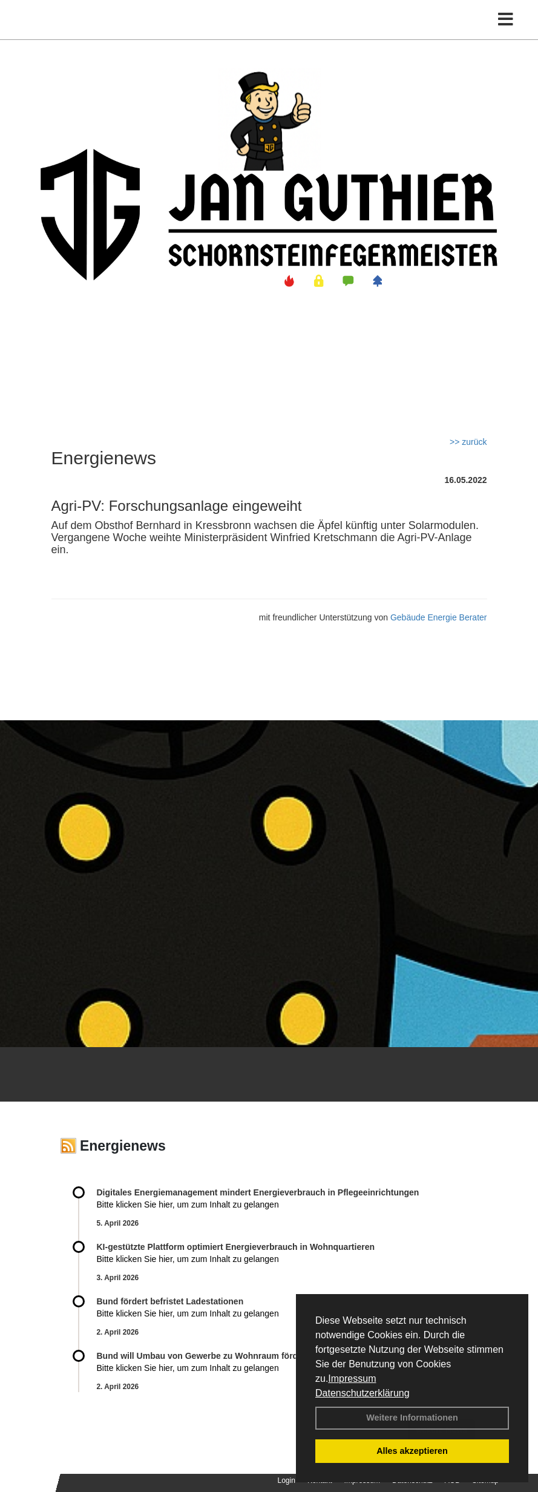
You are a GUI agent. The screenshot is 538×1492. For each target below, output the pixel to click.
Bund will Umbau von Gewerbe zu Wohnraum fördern (204, 1356)
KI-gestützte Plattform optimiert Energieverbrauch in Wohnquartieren (236, 1247)
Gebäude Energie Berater (438, 617)
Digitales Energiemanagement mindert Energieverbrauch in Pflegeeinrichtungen (258, 1192)
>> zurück (468, 442)
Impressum (352, 1378)
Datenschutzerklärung (362, 1393)
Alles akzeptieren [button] (412, 1451)
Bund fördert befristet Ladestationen (170, 1301)
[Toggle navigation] (505, 20)
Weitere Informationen (412, 1417)
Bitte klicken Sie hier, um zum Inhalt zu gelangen (188, 1204)
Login (286, 1480)
